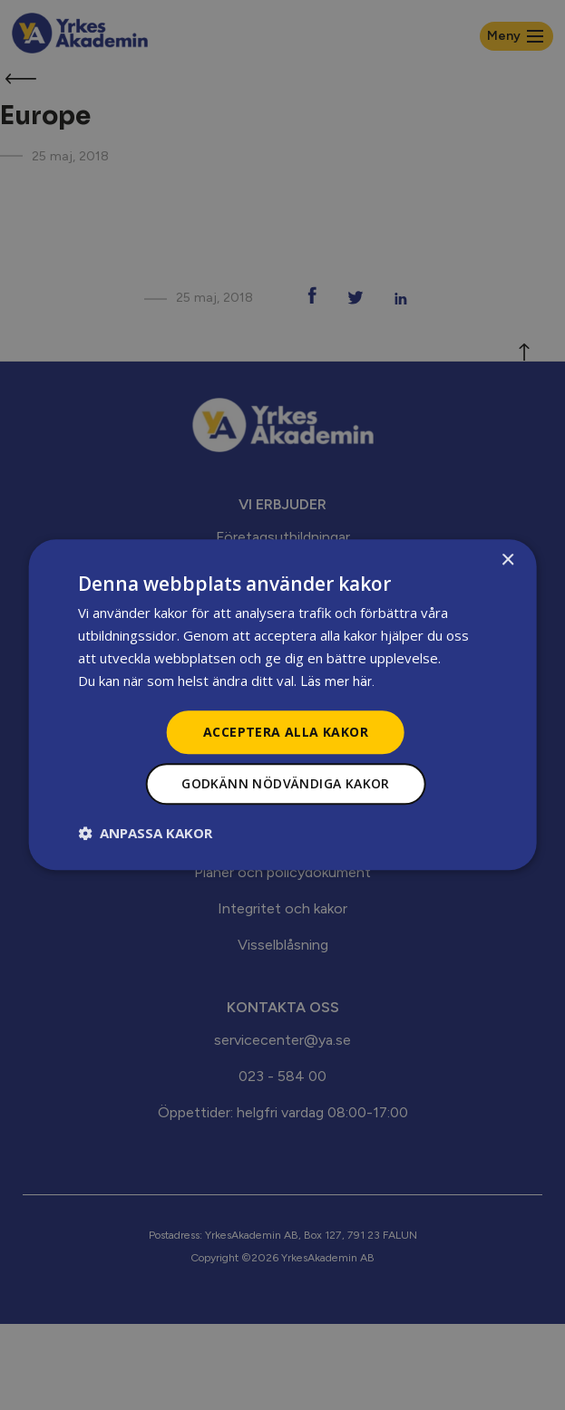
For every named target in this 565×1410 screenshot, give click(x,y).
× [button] (507, 560)
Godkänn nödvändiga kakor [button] (285, 784)
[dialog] (282, 704)
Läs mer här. (337, 681)
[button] (145, 834)
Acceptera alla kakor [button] (285, 731)
